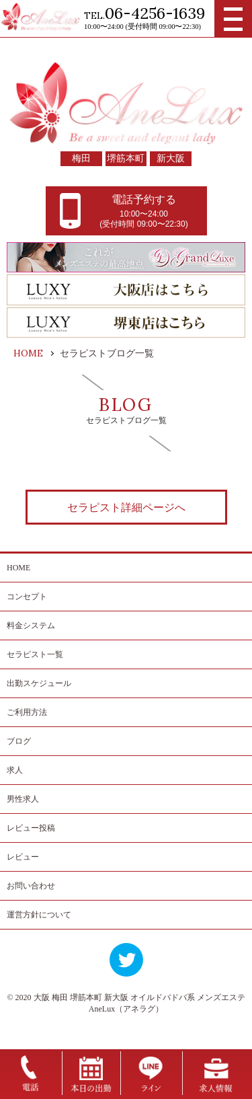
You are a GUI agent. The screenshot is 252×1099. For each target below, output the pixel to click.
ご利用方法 (27, 712)
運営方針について (39, 914)
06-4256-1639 (155, 13)
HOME (18, 567)
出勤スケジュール (39, 683)
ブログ (19, 741)
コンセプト (27, 596)
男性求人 (23, 799)
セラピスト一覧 (35, 654)
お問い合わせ (31, 885)
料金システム (31, 625)
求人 (15, 770)
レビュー (23, 857)
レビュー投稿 (31, 828)
